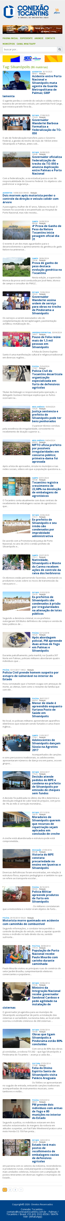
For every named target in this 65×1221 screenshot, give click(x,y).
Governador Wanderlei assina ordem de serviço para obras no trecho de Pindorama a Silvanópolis (46, 305)
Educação (36, 850)
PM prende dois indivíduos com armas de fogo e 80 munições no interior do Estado (47, 1111)
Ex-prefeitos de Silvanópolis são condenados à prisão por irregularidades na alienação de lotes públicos (47, 605)
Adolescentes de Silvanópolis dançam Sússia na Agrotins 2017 (46, 745)
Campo (35, 221)
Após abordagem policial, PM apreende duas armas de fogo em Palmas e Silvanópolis (47, 644)
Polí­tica (36, 946)
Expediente (26, 38)
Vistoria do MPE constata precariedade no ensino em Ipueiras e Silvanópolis (46, 861)
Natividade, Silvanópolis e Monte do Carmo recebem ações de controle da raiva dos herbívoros (46, 566)
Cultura (36, 1063)
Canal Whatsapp (26, 44)
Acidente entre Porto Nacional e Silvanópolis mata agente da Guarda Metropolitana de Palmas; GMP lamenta (32, 86)
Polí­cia (35, 366)
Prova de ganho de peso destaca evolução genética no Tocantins (47, 268)
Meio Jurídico (38, 407)
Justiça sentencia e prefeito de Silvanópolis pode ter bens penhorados (46, 416)
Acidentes (37, 72)
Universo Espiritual (41, 332)
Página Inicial (10, 38)
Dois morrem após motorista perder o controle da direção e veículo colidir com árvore (31, 198)
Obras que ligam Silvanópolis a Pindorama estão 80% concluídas (47, 1039)
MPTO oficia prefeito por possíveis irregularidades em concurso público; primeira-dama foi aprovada (46, 453)
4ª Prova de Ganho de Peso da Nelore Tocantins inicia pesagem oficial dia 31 (46, 232)
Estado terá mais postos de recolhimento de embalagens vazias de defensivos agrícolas (45, 1153)
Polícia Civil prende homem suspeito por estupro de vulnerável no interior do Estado (31, 676)
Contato (50, 38)
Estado (35, 115)
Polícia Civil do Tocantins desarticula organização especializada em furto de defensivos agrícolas (47, 379)
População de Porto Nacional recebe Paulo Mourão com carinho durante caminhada (45, 957)
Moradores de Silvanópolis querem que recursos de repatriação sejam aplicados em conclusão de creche (46, 825)
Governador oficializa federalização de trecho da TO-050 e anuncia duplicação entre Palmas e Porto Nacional (47, 165)
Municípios (9, 44)
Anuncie (38, 38)
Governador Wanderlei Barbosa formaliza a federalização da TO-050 (47, 126)
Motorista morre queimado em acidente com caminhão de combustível (31, 922)
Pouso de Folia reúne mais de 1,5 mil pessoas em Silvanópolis (46, 342)
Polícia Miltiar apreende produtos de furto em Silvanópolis (45, 897)
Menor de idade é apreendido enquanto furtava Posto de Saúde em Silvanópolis (47, 709)
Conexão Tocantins (32, 1209)
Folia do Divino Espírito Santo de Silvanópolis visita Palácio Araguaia (44, 1073)
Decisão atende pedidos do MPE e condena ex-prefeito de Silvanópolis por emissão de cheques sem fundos (46, 785)
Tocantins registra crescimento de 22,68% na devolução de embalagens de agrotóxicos (46, 489)
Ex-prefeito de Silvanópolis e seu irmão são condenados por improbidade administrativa (44, 528)
